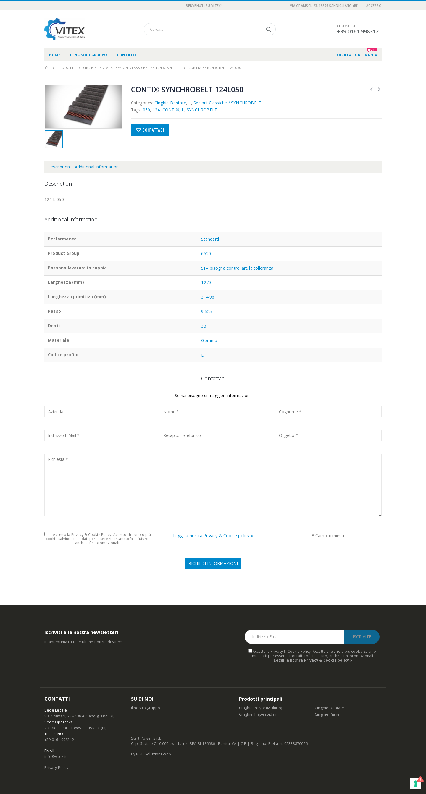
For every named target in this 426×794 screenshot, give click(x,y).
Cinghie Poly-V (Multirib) (260, 707)
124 (156, 110)
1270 (206, 282)
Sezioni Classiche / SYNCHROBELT (227, 103)
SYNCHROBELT (202, 110)
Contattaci (153, 130)
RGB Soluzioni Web (153, 753)
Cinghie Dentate (170, 103)
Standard (210, 239)
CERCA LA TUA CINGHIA (355, 52)
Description (58, 167)
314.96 (207, 297)
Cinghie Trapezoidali (257, 714)
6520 (206, 253)
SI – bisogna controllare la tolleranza (237, 268)
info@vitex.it (55, 756)
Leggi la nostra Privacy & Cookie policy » (213, 535)
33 (203, 326)
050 (146, 110)
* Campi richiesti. (328, 535)
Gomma (209, 340)
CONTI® (170, 110)
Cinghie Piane (327, 714)
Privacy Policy (56, 767)
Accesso (374, 5)
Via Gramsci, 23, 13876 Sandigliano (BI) (324, 5)
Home (54, 54)
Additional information (97, 167)
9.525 (206, 311)
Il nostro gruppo (88, 54)
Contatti (126, 54)
